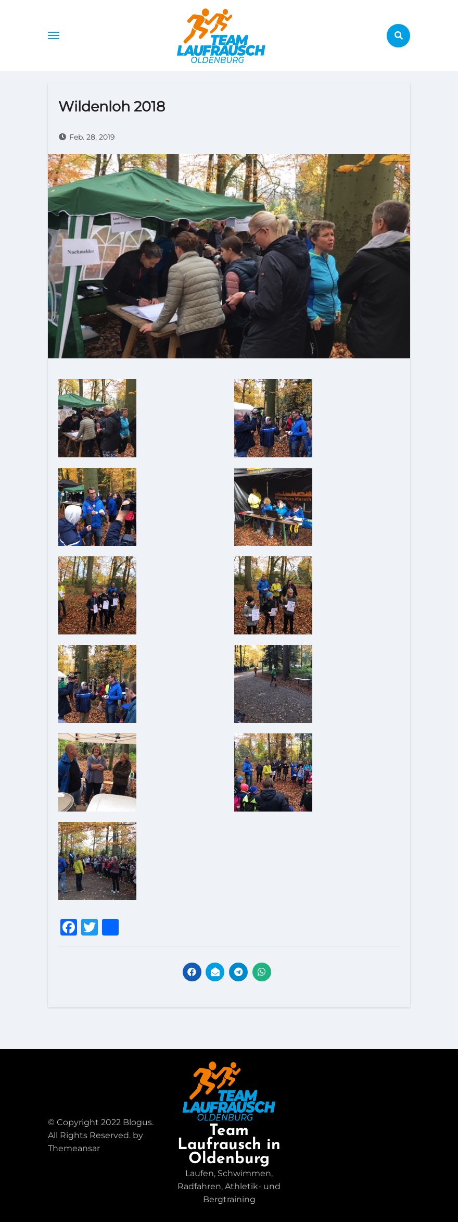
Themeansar (74, 1148)
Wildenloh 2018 (111, 106)
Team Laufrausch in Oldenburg (229, 1145)
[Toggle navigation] (53, 35)
